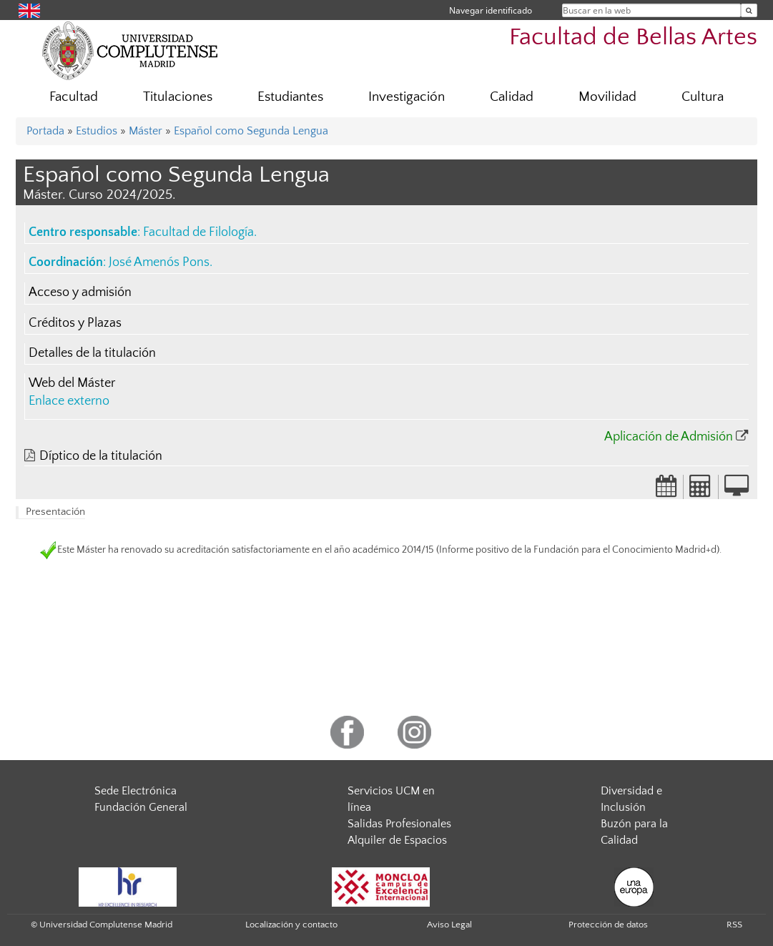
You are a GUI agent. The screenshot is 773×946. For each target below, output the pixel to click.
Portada (45, 130)
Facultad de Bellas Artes (633, 37)
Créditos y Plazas (75, 323)
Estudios (96, 130)
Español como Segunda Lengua (251, 130)
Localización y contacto (291, 925)
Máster (145, 130)
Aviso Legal (449, 925)
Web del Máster (72, 383)
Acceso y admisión (80, 292)
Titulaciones (177, 96)
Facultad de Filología (198, 232)
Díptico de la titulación (100, 456)
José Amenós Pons (159, 262)
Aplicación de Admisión (668, 437)
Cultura (702, 96)
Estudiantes (290, 96)
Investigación (406, 96)
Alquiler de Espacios (397, 840)
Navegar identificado (490, 10)
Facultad (73, 96)
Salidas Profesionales (399, 823)
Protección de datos (608, 925)
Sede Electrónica (135, 790)
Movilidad (607, 96)
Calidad (511, 96)
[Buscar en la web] (749, 10)
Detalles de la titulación (92, 353)
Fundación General (140, 807)
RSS (734, 925)
